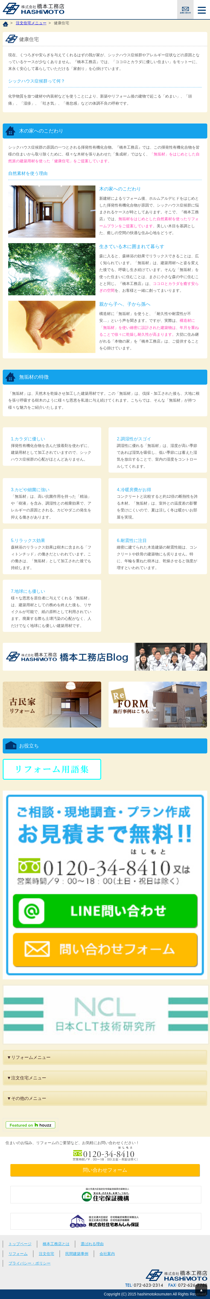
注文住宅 (46, 1253)
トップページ (19, 1244)
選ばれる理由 (92, 1244)
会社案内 (107, 1253)
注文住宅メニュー (31, 23)
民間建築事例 (76, 1253)
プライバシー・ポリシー (29, 1263)
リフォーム (18, 1253)
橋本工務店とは (56, 1244)
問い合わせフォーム (105, 1170)
